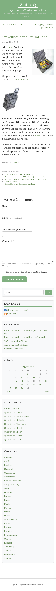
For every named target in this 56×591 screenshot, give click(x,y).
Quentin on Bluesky (13, 428)
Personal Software (13, 348)
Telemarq (9, 546)
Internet (8, 496)
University (9, 554)
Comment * (8, 241)
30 (22, 388)
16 (22, 381)
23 (22, 384)
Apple (7, 461)
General (15, 162)
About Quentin (11, 408)
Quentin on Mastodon (15, 424)
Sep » (47, 392)
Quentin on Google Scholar (18, 416)
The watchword (11, 182)
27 (46, 384)
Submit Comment (14, 279)
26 (40, 384)
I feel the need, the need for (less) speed (24, 337)
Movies (7, 507)
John (10, 47)
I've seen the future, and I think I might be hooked (24, 177)
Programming (11, 535)
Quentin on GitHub (13, 412)
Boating (8, 465)
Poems (7, 527)
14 (10, 381)
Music (7, 511)
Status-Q (28, 4)
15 (16, 381)
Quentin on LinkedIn (14, 420)
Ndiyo (7, 515)
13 (46, 377)
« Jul (9, 392)
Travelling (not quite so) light (24, 37)
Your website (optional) (14, 229)
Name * (6, 206)
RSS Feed (10, 313)
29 (15, 388)
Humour (8, 492)
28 (9, 388)
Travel (7, 550)
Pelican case (21, 79)
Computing (9, 476)
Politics (8, 531)
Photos (7, 523)
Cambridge (9, 469)
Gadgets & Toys (12, 484)
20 (46, 381)
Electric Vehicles (12, 480)
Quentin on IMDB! (13, 439)
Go (48, 292)
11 (34, 377)
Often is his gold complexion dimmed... (20, 174)
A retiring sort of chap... (16, 345)
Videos (7, 558)
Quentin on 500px (13, 435)
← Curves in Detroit (12, 24)
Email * (12, 217)
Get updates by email (16, 310)
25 (34, 384)
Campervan (9, 473)
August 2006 (28, 366)
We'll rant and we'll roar (16, 341)
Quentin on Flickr (13, 431)
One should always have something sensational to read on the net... (28, 15)
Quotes (7, 539)
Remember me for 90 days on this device (25, 271)
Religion (8, 542)
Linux (7, 500)
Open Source (10, 519)
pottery (38, 135)
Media (7, 504)
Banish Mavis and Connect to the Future (20, 184)
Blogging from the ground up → (44, 26)
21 (10, 384)
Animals (8, 457)
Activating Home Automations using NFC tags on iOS (25, 179)
